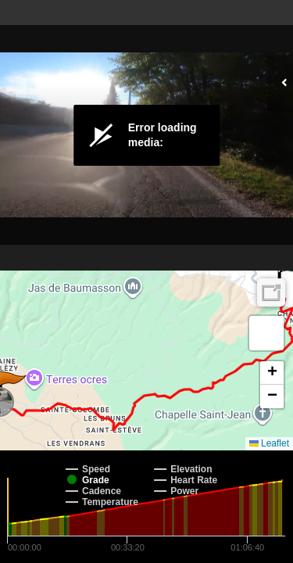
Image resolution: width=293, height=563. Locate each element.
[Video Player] (146, 135)
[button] (266, 333)
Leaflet (269, 443)
